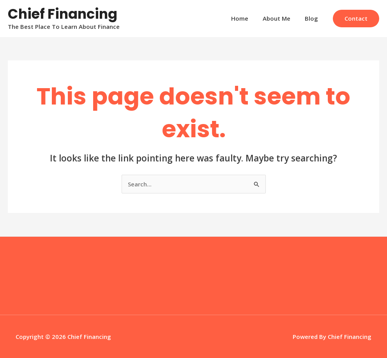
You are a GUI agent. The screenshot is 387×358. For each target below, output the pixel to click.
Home (246, 18)
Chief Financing (62, 13)
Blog (312, 18)
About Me (280, 18)
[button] (356, 18)
